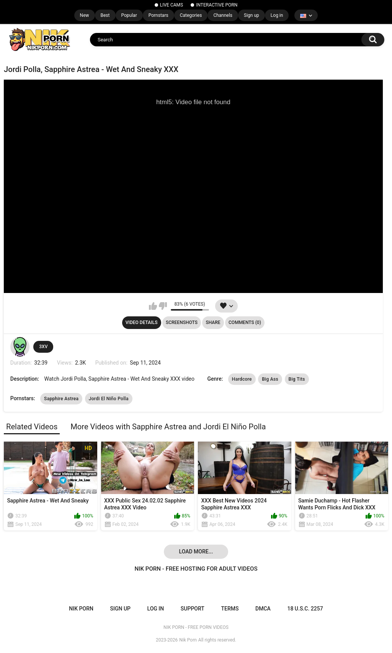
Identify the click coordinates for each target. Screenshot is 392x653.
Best (105, 15)
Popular (129, 15)
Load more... (196, 551)
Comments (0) (245, 322)
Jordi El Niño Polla (109, 398)
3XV (43, 346)
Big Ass (270, 379)
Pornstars (158, 15)
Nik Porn (188, 640)
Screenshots (182, 322)
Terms (229, 609)
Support (192, 609)
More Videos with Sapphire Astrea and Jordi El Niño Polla (168, 426)
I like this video (153, 306)
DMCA (263, 609)
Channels (222, 15)
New (84, 15)
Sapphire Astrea (61, 398)
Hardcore (242, 379)
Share (213, 322)
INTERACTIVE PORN (216, 5)
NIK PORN (81, 609)
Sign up (251, 15)
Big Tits (297, 379)
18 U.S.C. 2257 (305, 609)
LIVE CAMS (171, 5)
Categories (191, 15)
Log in (277, 15)
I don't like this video (163, 306)
